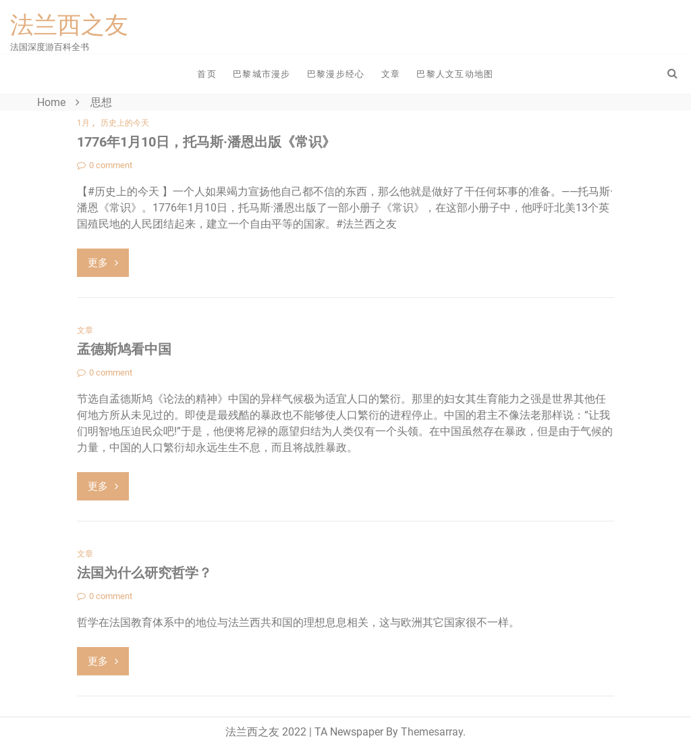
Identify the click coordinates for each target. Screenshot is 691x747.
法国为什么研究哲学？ (144, 573)
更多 (103, 263)
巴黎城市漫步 (262, 74)
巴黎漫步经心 (336, 74)
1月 (83, 123)
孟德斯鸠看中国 (124, 349)
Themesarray (432, 731)
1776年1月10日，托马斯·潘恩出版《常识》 (206, 142)
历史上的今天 (125, 123)
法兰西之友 (69, 25)
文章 (391, 74)
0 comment (104, 165)
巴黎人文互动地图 (454, 74)
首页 (207, 74)
